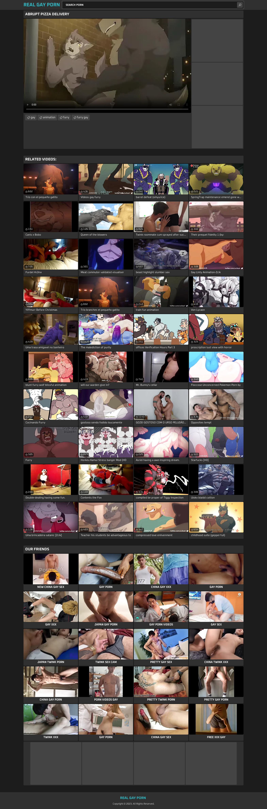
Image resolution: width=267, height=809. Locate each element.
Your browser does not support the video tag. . (107, 66)
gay (33, 117)
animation (49, 117)
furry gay (82, 117)
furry (66, 117)
